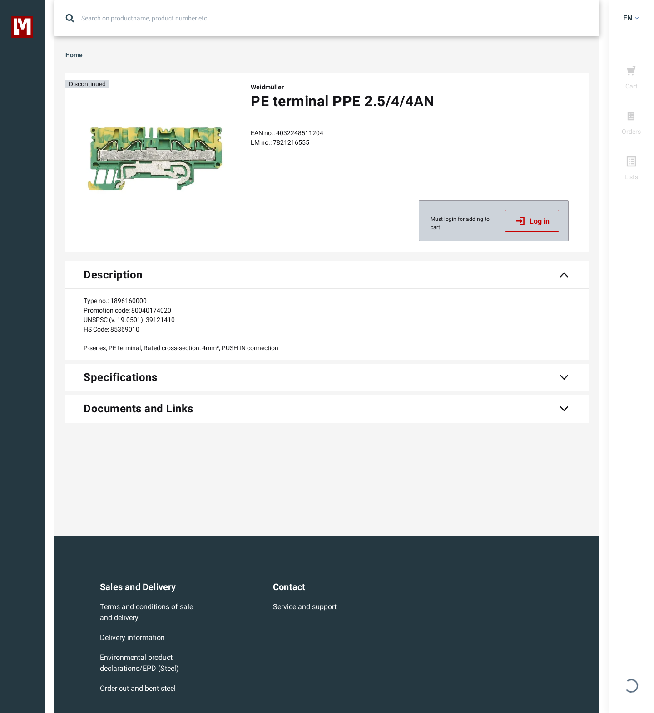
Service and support (305, 606)
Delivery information (132, 637)
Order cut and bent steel (138, 688)
